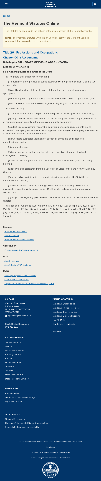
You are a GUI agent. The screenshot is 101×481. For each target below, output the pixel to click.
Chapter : (20, 57)
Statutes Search (11, 235)
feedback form (64, 441)
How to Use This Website (63, 324)
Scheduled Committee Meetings (20, 397)
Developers (50, 447)
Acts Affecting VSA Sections (17, 265)
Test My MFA (58, 320)
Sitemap (9, 419)
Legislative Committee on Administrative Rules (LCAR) (29, 283)
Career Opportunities (38, 423)
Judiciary (9, 370)
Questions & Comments (16, 423)
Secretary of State (13, 362)
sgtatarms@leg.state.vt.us (18, 315)
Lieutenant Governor (14, 350)
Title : (30, 52)
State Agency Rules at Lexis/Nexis (20, 275)
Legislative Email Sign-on (63, 304)
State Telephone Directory (17, 379)
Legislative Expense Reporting (66, 316)
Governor (9, 346)
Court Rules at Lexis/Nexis (16, 279)
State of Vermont (13, 342)
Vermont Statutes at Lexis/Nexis (19, 239)
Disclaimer (56, 331)
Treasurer (9, 366)
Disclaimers (19, 419)
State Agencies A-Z (14, 374)
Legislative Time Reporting (64, 312)
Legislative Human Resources (66, 308)
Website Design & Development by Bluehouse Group (50, 458)
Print (6, 16)
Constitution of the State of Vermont (21, 250)
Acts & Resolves (11, 261)
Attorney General (13, 354)
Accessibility (33, 427)
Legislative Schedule (14, 401)
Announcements (12, 393)
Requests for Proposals (15, 427)
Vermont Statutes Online (15, 231)
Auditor (8, 358)
